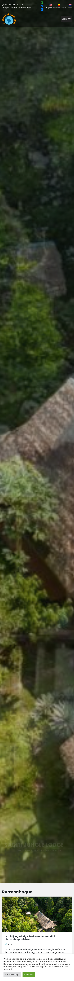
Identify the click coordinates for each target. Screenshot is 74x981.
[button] (64, 19)
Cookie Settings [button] (12, 974)
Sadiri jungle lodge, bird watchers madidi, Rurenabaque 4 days (30, 938)
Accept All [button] (28, 974)
